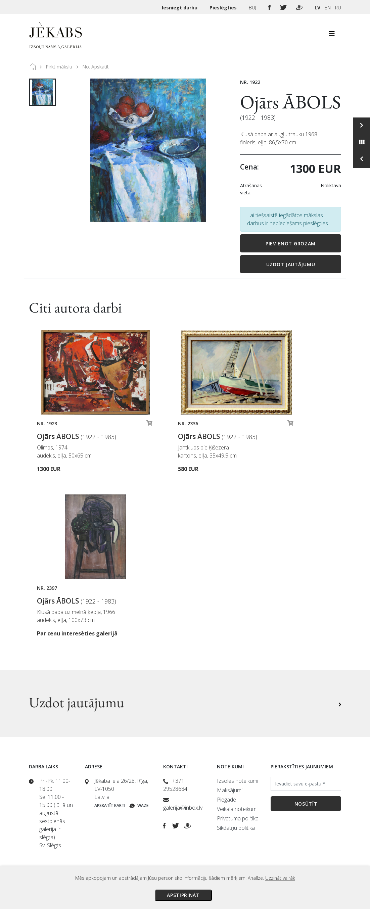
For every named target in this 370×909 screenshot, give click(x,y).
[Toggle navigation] (331, 35)
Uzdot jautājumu (290, 264)
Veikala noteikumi (237, 809)
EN (328, 7)
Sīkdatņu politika (236, 827)
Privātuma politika (238, 818)
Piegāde (226, 799)
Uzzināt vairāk (280, 878)
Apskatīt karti (109, 805)
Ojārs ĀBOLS (290, 102)
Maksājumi (229, 790)
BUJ (253, 7)
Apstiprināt (183, 895)
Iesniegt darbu (180, 7)
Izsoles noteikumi (237, 780)
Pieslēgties (224, 7)
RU (338, 7)
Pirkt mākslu (59, 66)
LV (317, 7)
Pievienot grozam (291, 243)
